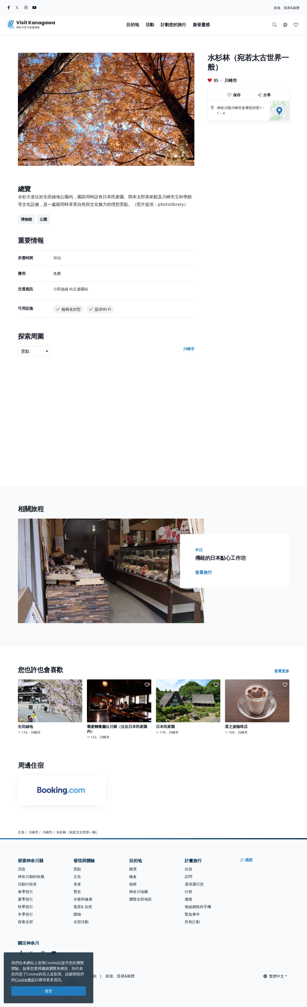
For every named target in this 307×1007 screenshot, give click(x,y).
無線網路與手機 (198, 906)
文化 (77, 876)
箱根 (133, 884)
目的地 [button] (132, 24)
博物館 (26, 219)
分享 (264, 95)
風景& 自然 (83, 906)
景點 (77, 869)
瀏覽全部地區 (140, 899)
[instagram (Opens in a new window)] (26, 7)
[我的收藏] (296, 24)
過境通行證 (194, 884)
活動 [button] (150, 24)
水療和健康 (83, 899)
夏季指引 (25, 899)
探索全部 (25, 921)
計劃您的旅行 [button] (173, 24)
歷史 (77, 891)
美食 (77, 884)
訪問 (188, 876)
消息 (21, 869)
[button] (285, 24)
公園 (43, 219)
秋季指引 (25, 906)
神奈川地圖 (138, 891)
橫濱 (133, 869)
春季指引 (25, 891)
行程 (188, 891)
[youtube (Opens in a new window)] (34, 7)
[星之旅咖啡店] (257, 707)
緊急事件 (192, 914)
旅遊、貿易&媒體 (286, 7)
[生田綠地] (50, 707)
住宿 (188, 869)
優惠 (188, 899)
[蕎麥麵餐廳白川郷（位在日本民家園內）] (119, 709)
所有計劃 (192, 921)
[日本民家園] (188, 707)
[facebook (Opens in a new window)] (9, 7)
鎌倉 (133, 876)
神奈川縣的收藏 (31, 876)
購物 (77, 914)
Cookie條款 (25, 979)
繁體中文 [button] (273, 976)
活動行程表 (27, 884)
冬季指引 (25, 914)
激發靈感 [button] (201, 24)
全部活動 (81, 921)
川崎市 (230, 80)
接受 (48, 991)
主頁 (21, 832)
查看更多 (281, 671)
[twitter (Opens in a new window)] (17, 7)
